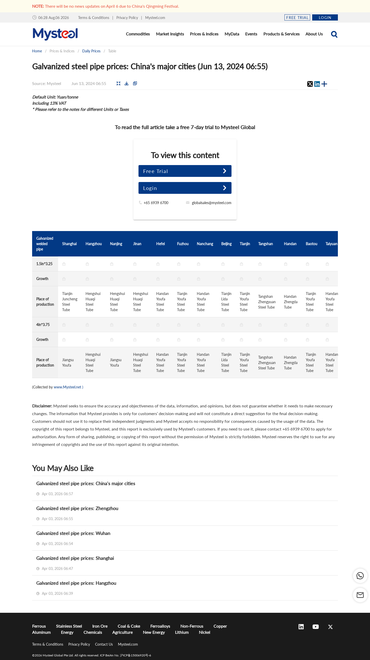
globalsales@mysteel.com (212, 202)
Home (37, 51)
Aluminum (41, 632)
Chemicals (93, 632)
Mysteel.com (155, 17)
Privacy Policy (127, 17)
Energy (67, 632)
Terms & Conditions (94, 17)
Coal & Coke (129, 626)
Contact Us (104, 644)
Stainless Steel (69, 626)
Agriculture (122, 632)
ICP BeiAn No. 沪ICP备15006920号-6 (125, 655)
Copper (220, 626)
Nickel (204, 632)
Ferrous (39, 626)
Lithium (182, 632)
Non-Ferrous (191, 626)
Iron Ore (99, 626)
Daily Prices (91, 51)
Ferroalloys (160, 626)
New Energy (154, 632)
